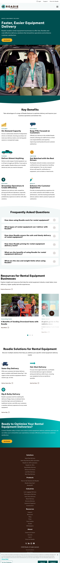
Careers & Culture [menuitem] (30, 532)
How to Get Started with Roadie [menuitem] (30, 480)
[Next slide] (51, 313)
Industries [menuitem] (30, 489)
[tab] (27, 335)
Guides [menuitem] (30, 523)
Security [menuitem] (30, 534)
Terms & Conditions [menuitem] (30, 549)
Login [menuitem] (39, 1)
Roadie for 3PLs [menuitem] (30, 465)
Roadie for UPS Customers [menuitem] (30, 462)
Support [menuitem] (45, 1)
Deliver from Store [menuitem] (30, 469)
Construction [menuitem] (30, 505)
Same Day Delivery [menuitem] (30, 458)
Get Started (7, 40)
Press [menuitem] (30, 519)
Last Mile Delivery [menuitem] (30, 471)
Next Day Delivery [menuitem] (30, 474)
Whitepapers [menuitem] (30, 525)
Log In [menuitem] (30, 537)
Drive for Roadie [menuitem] (54, 1)
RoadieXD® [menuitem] (30, 485)
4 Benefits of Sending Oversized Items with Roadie (19, 322)
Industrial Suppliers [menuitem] (30, 503)
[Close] (57, 559)
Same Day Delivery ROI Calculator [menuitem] (30, 460)
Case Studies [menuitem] (30, 521)
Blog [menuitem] (30, 516)
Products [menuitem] (30, 477)
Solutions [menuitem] (30, 455)
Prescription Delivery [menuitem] (30, 494)
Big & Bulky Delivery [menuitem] (30, 467)
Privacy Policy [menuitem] (30, 552)
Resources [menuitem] (30, 509)
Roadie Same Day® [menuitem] (30, 483)
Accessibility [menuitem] (30, 554)
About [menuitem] (30, 529)
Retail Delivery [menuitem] (30, 498)
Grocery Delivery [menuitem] (30, 501)
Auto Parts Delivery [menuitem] (30, 496)
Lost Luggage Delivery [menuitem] (30, 492)
